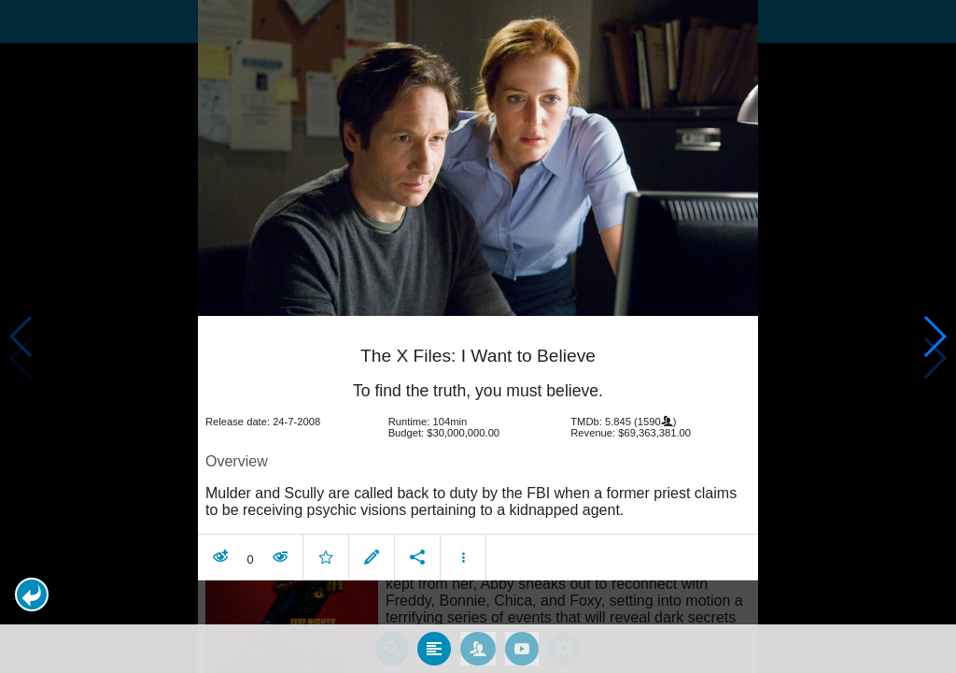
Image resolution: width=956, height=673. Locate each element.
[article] (478, 450)
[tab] (434, 648)
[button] (32, 594)
